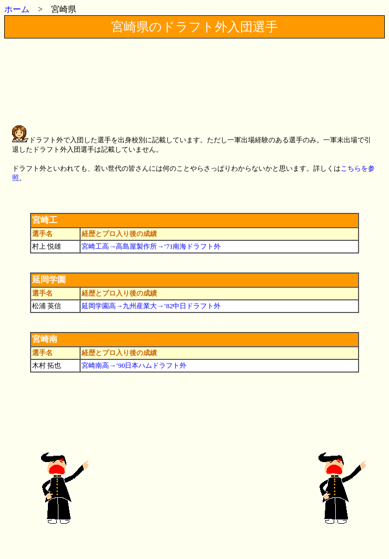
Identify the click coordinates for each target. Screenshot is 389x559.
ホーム (16, 9)
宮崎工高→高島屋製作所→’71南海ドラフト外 (151, 246)
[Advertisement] (195, 71)
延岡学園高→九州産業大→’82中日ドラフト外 (151, 306)
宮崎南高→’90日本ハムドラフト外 (134, 365)
